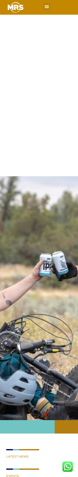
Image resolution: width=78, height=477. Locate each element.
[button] (46, 6)
